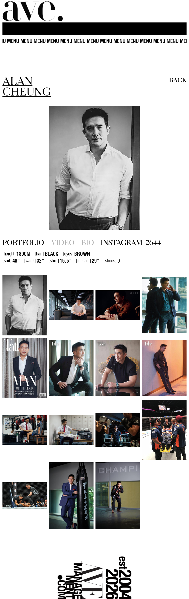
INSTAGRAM (131, 242)
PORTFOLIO (23, 242)
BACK (178, 79)
